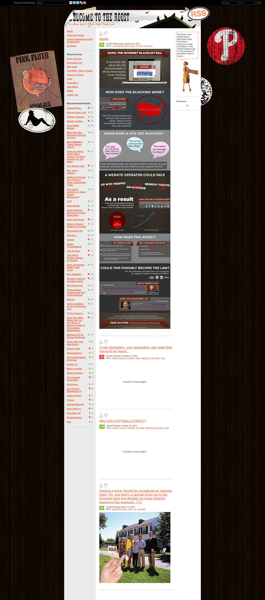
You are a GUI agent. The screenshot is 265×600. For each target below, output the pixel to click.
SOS (132, 46)
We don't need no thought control (76, 280)
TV (137, 428)
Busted (70, 299)
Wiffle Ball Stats (29, 2)
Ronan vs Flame (75, 75)
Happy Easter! (74, 395)
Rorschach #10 (74, 231)
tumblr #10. (73, 95)
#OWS (115, 358)
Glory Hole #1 (74, 409)
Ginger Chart (73, 348)
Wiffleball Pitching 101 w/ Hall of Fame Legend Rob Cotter (76, 181)
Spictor (70, 240)
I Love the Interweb (120, 46)
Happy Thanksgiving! (74, 245)
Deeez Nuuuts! (74, 417)
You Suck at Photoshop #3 (74, 390)
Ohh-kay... (72, 235)
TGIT (69, 201)
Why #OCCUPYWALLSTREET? (122, 421)
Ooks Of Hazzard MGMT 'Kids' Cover (75, 267)
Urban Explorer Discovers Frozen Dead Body (76, 213)
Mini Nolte (72, 67)
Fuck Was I (72, 83)
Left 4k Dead (73, 251)
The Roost (18, 2)
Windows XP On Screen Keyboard (76, 336)
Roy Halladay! (74, 274)
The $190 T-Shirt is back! (80, 71)
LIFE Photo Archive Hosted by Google (75, 258)
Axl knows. (72, 384)
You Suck (148, 46)
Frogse (70, 400)
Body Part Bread (75, 219)
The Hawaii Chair (76, 166)
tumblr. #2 (72, 364)
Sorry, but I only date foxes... (75, 343)
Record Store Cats (76, 112)
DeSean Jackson (75, 117)
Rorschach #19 (74, 285)
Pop (69, 422)
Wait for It (145, 358)
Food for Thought (126, 358)
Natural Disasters (119, 509)
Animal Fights (74, 108)
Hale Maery (72, 87)
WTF (141, 46)
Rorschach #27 (74, 63)
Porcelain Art (73, 413)
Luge (69, 79)
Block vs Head (74, 369)
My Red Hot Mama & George (76, 358)
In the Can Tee (74, 59)
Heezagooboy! (74, 353)
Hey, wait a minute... (72, 171)
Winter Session (75, 373)
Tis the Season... (75, 313)
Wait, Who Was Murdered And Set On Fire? (76, 135)
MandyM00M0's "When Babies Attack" (75, 144)
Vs (136, 46)
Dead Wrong (73, 206)
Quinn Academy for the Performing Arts (76, 306)
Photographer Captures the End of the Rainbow (76, 292)
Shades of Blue (75, 121)
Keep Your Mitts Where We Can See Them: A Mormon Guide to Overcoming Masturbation (76, 324)
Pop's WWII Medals (73, 127)
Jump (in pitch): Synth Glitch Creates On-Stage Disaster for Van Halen (76, 156)
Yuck (163, 358)
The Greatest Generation (73, 378)
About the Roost (75, 35)
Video (137, 358)
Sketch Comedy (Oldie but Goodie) (76, 225)
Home (70, 31)
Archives (71, 46)
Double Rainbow (75, 404)
